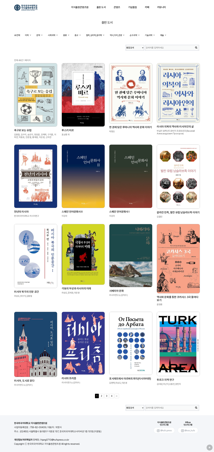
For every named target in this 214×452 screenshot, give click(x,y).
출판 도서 (101, 7)
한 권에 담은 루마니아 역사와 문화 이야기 (130, 127)
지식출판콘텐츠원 (80, 7)
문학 (39, 35)
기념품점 (132, 7)
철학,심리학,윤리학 (95, 35)
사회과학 (53, 35)
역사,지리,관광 (117, 35)
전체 (17, 35)
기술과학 (150, 35)
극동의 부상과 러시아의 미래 (76, 288)
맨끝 (117, 396)
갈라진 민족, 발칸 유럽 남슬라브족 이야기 (178, 212)
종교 (78, 35)
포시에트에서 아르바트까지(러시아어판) (130, 378)
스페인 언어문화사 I (119, 211)
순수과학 (135, 35)
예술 (163, 35)
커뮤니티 (161, 7)
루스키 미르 (68, 130)
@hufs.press (164, 430)
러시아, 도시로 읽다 (24, 380)
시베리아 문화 (116, 290)
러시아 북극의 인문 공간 (26, 291)
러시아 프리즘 (69, 378)
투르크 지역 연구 (165, 379)
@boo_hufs (188, 430)
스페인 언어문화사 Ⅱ (72, 211)
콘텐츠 (117, 7)
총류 (66, 35)
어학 (28, 35)
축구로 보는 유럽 (22, 130)
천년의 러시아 (21, 211)
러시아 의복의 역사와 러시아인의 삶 (175, 126)
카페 (147, 7)
